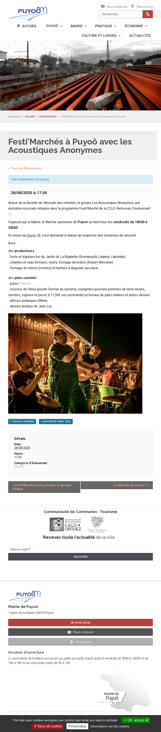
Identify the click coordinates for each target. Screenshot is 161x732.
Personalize (77, 726)
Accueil (29, 26)
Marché (19, 466)
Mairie (77, 26)
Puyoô (52, 26)
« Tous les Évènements (25, 168)
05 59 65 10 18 (80, 622)
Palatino (25, 283)
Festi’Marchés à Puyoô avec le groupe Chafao (42, 487)
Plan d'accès (141, 6)
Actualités (140, 35)
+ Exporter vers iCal (56, 421)
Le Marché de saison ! (131, 485)
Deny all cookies (48, 726)
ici (10, 214)
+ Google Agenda (22, 421)
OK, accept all (136, 720)
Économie (134, 26)
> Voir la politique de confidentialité (24, 573)
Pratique (103, 26)
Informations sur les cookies (109, 726)
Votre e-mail (20, 549)
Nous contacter (114, 6)
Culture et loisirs (99, 35)
